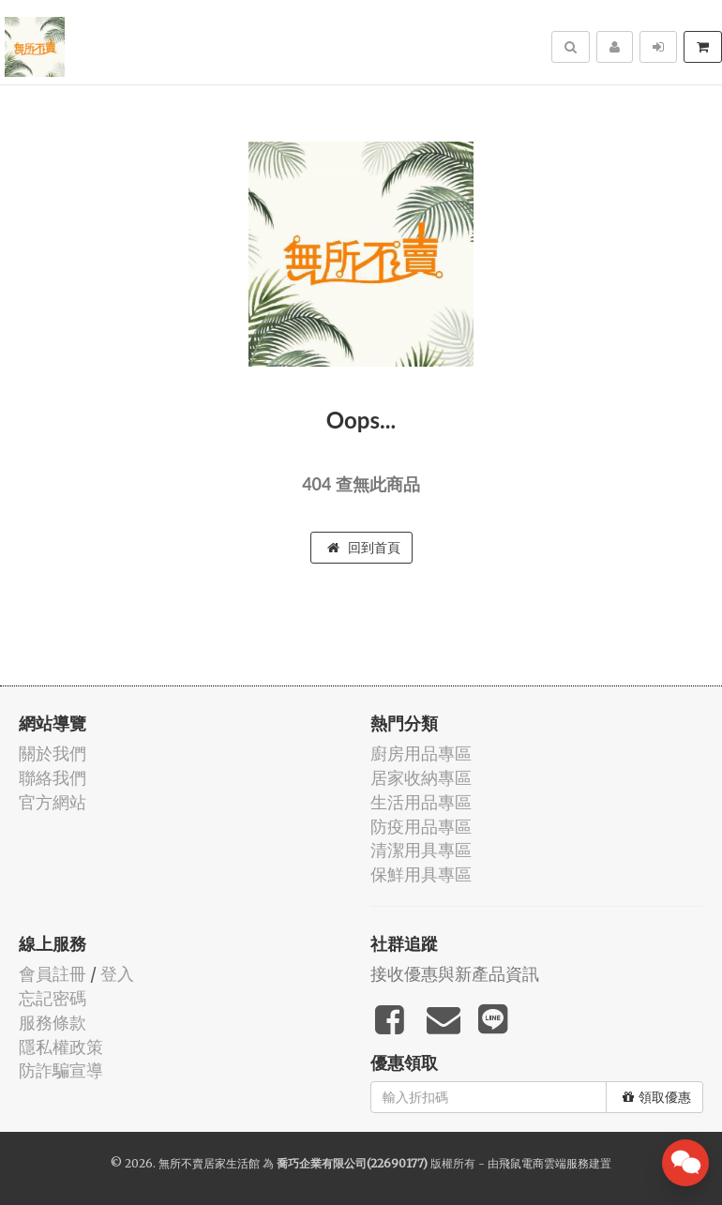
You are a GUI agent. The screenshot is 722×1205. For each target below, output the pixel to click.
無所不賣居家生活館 (209, 1163)
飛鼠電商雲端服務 (544, 1163)
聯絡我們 (52, 778)
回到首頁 (363, 547)
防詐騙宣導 (61, 1070)
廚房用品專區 (421, 753)
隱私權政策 (61, 1047)
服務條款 (52, 1022)
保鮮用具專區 (421, 874)
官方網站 (52, 802)
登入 (117, 974)
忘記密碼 (52, 998)
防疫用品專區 (421, 826)
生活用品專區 (421, 802)
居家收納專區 (421, 778)
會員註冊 (52, 974)
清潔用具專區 (421, 850)
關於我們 (52, 753)
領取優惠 (657, 1097)
